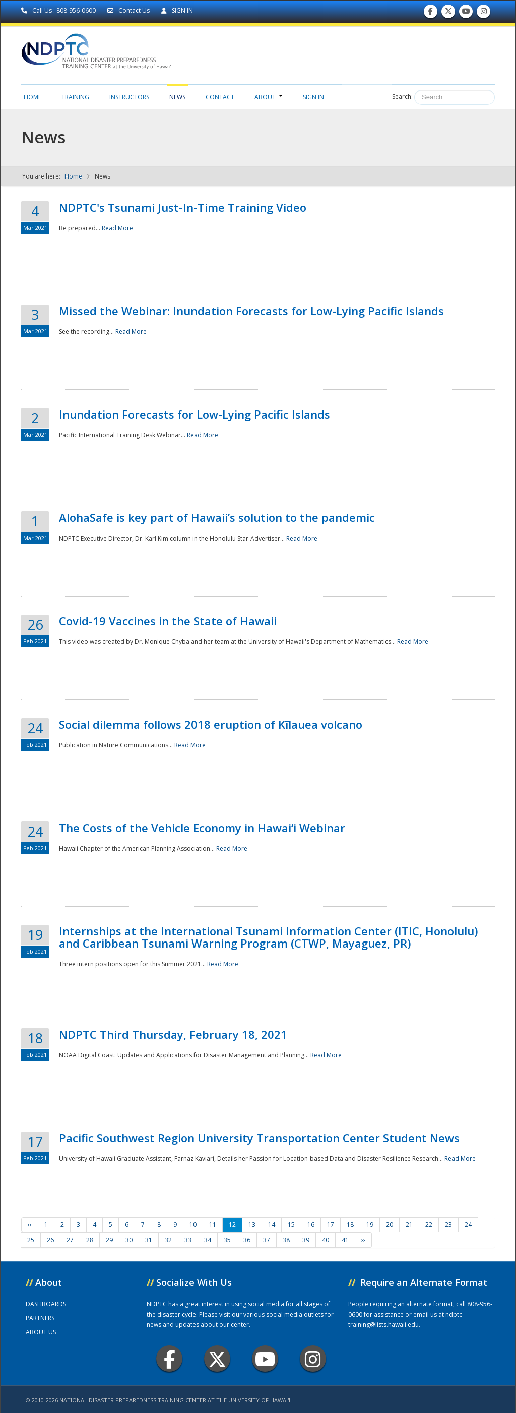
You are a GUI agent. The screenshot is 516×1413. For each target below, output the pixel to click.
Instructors (129, 97)
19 (369, 1224)
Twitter (217, 1359)
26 (50, 1239)
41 (345, 1239)
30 (129, 1239)
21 (409, 1224)
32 (168, 1239)
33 (187, 1239)
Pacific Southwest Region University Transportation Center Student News (259, 1137)
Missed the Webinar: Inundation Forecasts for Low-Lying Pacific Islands (251, 310)
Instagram (313, 1359)
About (268, 97)
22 (428, 1224)
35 (227, 1239)
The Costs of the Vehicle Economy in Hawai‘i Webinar (202, 827)
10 (193, 1224)
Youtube (265, 1359)
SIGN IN (177, 10)
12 (232, 1224)
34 (207, 1239)
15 (291, 1224)
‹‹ (30, 1224)
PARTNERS (40, 1318)
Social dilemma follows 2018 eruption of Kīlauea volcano (210, 724)
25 (30, 1239)
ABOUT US (41, 1332)
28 (89, 1239)
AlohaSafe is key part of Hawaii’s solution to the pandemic (217, 517)
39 (305, 1239)
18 (350, 1224)
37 (266, 1239)
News (177, 97)
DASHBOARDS (46, 1304)
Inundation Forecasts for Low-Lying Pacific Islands (194, 414)
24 (468, 1224)
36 (246, 1239)
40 (325, 1239)
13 (251, 1224)
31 (148, 1239)
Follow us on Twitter (448, 13)
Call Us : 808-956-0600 (59, 10)
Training (75, 97)
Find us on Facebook (430, 13)
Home (32, 97)
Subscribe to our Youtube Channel (466, 13)
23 (448, 1224)
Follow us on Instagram (484, 13)
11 (212, 1224)
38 (286, 1239)
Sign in (313, 97)
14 (271, 1224)
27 (70, 1239)
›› (363, 1239)
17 (330, 1224)
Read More (117, 228)
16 (310, 1224)
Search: (402, 96)
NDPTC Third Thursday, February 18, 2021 (173, 1034)
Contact (220, 97)
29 (109, 1239)
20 (389, 1224)
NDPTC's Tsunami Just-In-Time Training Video (182, 207)
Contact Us (129, 10)
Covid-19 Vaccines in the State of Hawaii (168, 620)
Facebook (169, 1359)
